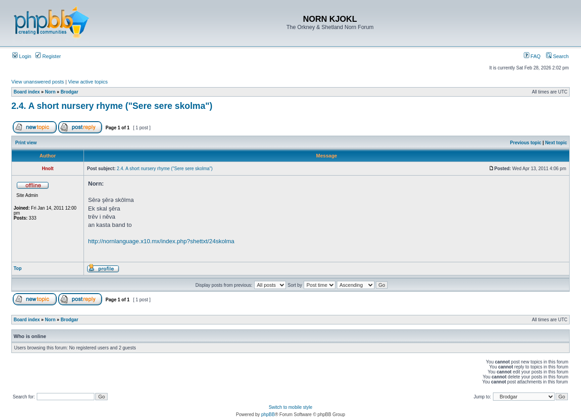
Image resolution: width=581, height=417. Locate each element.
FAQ (532, 56)
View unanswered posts (37, 81)
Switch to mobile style (290, 407)
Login (21, 56)
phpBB (268, 414)
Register (48, 56)
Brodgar (69, 91)
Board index (27, 91)
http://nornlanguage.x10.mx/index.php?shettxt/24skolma (161, 241)
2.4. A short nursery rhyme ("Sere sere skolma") (111, 106)
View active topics (88, 81)
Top (18, 268)
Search (557, 56)
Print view (26, 142)
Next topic (556, 142)
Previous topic (526, 142)
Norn (50, 91)
